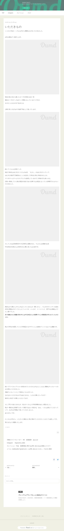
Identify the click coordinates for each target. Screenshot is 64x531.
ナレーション (20, 13)
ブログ (29, 13)
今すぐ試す (26, 8)
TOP (3, 13)
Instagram (10, 13)
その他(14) (7, 427)
